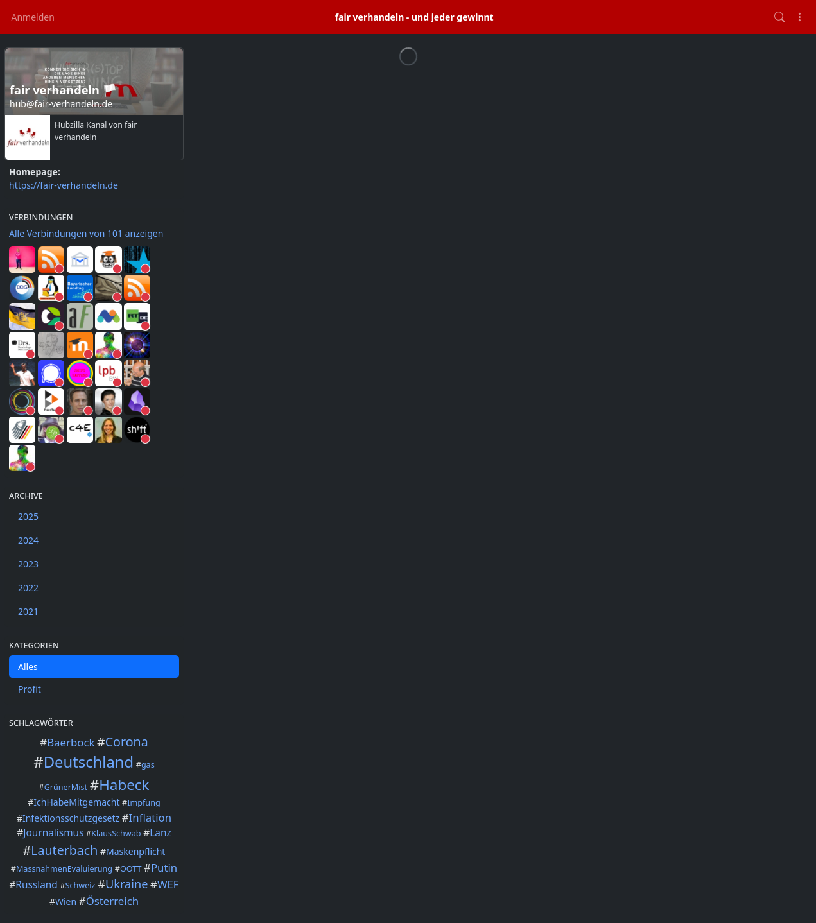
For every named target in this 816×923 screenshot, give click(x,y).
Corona (126, 741)
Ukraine (126, 884)
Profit (29, 689)
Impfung (143, 802)
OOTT (131, 868)
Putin (164, 867)
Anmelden (33, 17)
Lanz (160, 833)
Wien (65, 901)
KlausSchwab (116, 833)
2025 (28, 516)
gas (148, 764)
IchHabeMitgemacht (76, 802)
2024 (28, 540)
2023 (28, 564)
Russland (36, 885)
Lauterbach (64, 850)
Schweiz (80, 885)
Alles (28, 666)
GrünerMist (66, 787)
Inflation (150, 817)
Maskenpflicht (135, 851)
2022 (28, 588)
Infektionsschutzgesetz (70, 818)
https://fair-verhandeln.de (63, 185)
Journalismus (53, 833)
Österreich (112, 900)
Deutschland (89, 762)
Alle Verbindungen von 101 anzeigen (86, 233)
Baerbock (70, 742)
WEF (168, 884)
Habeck (124, 785)
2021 (28, 611)
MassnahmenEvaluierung (64, 868)
